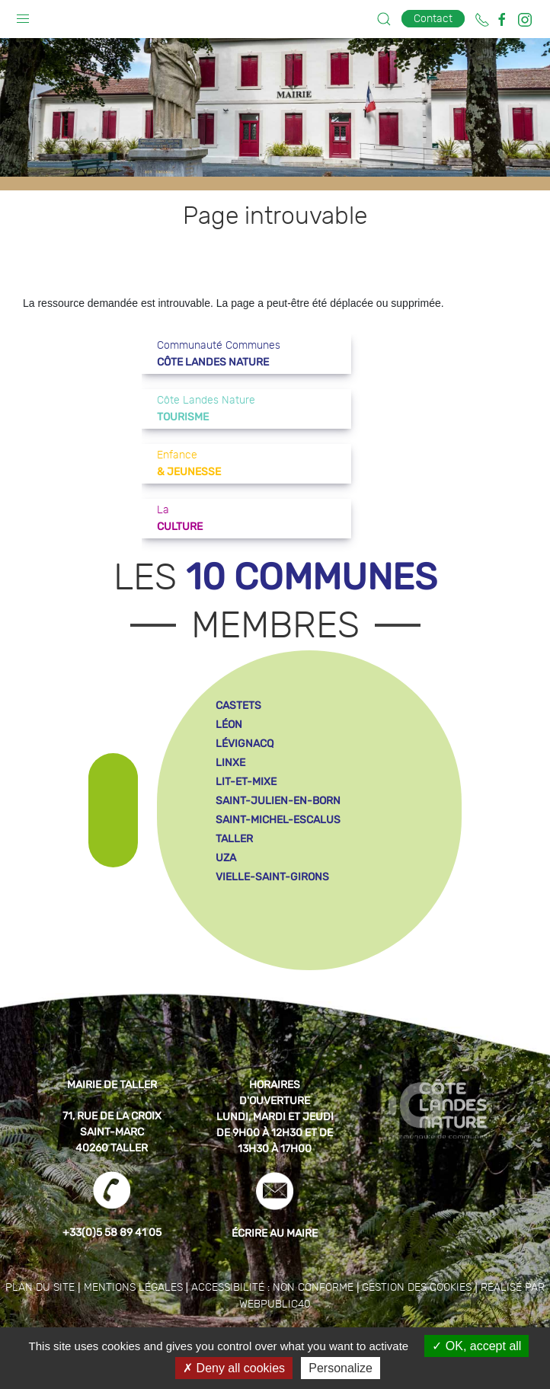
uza (226, 857)
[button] (22, 15)
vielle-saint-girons (272, 876)
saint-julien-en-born (278, 800)
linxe (230, 762)
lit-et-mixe (246, 781)
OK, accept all (476, 1346)
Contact (433, 18)
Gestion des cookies (417, 1287)
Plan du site (40, 1287)
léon (229, 724)
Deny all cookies (234, 1368)
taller (234, 838)
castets (238, 705)
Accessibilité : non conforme (272, 1287)
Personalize (341, 1368)
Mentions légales (133, 1287)
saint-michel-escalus (278, 819)
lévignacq (244, 743)
